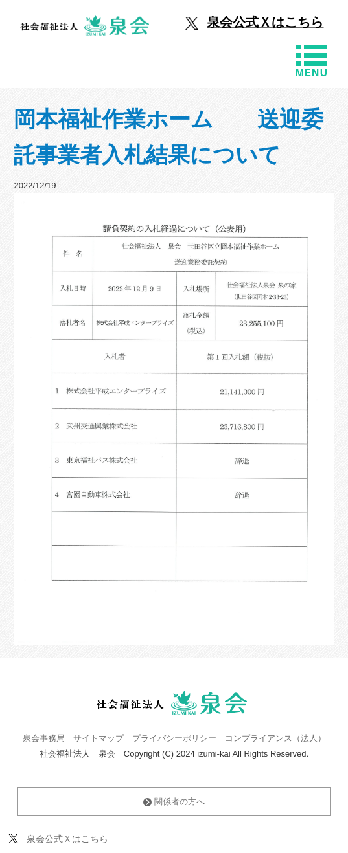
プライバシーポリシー (174, 738)
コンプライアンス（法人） (275, 738)
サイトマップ (98, 738)
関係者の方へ (174, 801)
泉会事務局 (44, 738)
